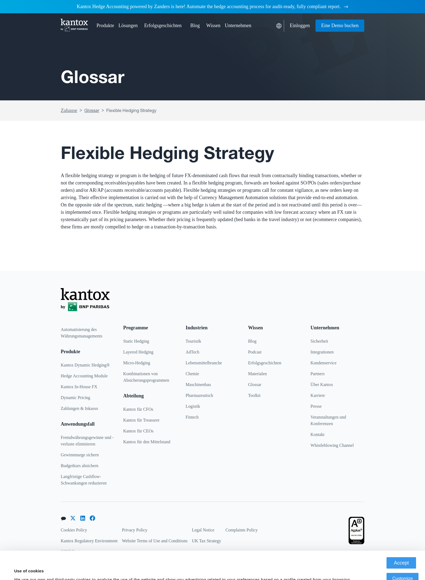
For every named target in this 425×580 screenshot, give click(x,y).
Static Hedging (136, 341)
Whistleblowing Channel (332, 445)
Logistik (193, 406)
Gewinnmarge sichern (80, 454)
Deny (403, 567)
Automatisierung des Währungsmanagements (81, 332)
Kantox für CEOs (138, 431)
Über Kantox (322, 384)
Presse (316, 406)
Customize (402, 552)
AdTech (192, 352)
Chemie (192, 373)
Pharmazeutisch (199, 395)
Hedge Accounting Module (84, 376)
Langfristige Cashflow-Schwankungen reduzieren (84, 479)
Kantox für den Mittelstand (146, 441)
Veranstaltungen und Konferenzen (328, 420)
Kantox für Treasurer (141, 420)
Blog (195, 25)
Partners (318, 373)
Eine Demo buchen (340, 25)
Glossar (91, 110)
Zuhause (69, 110)
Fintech (192, 417)
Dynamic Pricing (75, 397)
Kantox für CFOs (138, 409)
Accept (401, 536)
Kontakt (318, 434)
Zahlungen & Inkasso (79, 408)
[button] (105, 26)
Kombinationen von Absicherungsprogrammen (146, 377)
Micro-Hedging (136, 363)
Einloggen (300, 25)
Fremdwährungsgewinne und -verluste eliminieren (87, 440)
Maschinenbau (198, 384)
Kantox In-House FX (79, 386)
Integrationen (322, 352)
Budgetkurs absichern (79, 465)
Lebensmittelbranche (204, 363)
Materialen (257, 373)
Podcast (255, 352)
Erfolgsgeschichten (163, 25)
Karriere (318, 395)
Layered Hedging (138, 352)
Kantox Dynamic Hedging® (85, 365)
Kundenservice (324, 363)
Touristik (193, 341)
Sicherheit (319, 341)
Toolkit (254, 395)
